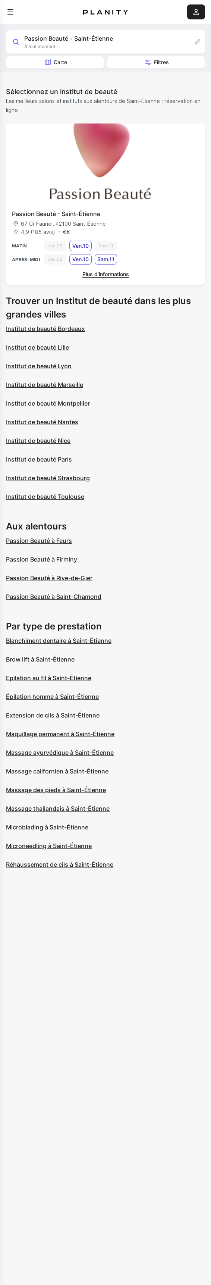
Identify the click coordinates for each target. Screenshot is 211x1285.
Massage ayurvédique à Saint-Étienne (60, 752)
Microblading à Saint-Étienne (47, 827)
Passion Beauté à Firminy (41, 559)
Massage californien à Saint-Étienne (57, 771)
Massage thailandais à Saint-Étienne (58, 808)
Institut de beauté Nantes (42, 422)
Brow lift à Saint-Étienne (40, 659)
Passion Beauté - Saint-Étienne (56, 214)
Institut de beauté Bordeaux (45, 328)
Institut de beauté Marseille (44, 384)
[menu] (10, 11)
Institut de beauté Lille (37, 347)
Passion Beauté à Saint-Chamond (53, 596)
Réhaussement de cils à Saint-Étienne (59, 864)
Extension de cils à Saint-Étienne (53, 715)
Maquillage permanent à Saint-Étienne (60, 734)
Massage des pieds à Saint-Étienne (56, 790)
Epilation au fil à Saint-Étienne (48, 678)
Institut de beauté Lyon (39, 366)
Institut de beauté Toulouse (45, 496)
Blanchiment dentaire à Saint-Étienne (58, 640)
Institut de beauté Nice (38, 440)
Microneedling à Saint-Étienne (49, 846)
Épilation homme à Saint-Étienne (52, 696)
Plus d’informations (105, 274)
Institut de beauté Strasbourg (48, 478)
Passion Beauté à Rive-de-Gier (49, 578)
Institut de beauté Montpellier (48, 403)
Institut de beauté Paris (39, 459)
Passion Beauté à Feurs (39, 540)
